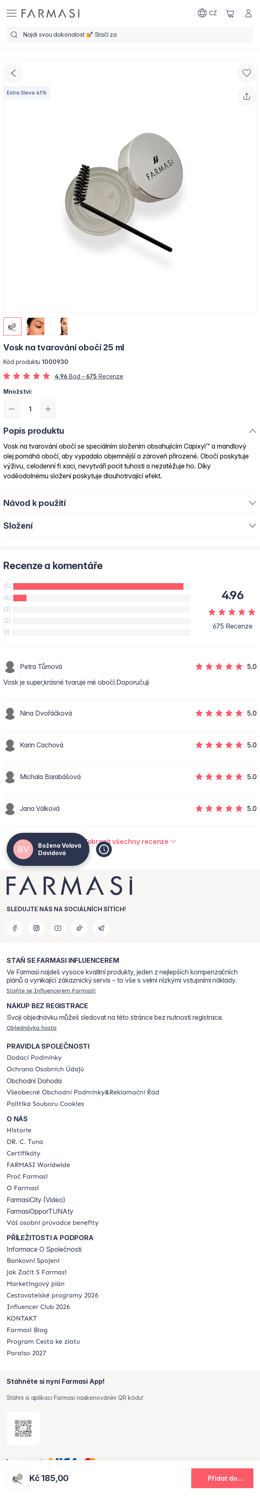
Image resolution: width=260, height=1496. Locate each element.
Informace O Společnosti (44, 1249)
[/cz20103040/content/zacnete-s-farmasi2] (37, 1272)
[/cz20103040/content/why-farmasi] (27, 1176)
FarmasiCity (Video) (36, 1200)
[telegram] (101, 928)
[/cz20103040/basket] (230, 13)
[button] (222, 1478)
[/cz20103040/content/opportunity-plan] (36, 1284)
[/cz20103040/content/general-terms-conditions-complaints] (83, 1092)
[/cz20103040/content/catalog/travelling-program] (52, 1295)
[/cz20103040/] (50, 13)
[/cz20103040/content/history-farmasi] (19, 1130)
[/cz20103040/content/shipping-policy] (34, 1058)
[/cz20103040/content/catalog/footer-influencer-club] (38, 1307)
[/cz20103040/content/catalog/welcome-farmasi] (53, 1223)
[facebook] (15, 928)
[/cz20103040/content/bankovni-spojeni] (33, 1261)
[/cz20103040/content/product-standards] (24, 1153)
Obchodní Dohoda (34, 1081)
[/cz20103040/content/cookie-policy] (45, 1104)
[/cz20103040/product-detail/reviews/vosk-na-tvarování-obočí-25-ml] (130, 841)
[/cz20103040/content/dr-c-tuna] (25, 1142)
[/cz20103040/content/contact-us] (22, 1318)
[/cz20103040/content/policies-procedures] (45, 1069)
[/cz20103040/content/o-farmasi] (23, 1188)
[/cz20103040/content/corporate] (38, 1165)
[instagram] (36, 928)
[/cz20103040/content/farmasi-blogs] (27, 1330)
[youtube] (58, 928)
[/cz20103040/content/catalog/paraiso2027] (26, 1353)
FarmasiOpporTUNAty (40, 1211)
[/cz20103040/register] (51, 990)
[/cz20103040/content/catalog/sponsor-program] (43, 1342)
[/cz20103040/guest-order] (32, 1027)
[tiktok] (79, 928)
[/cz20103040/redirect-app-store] (23, 1428)
